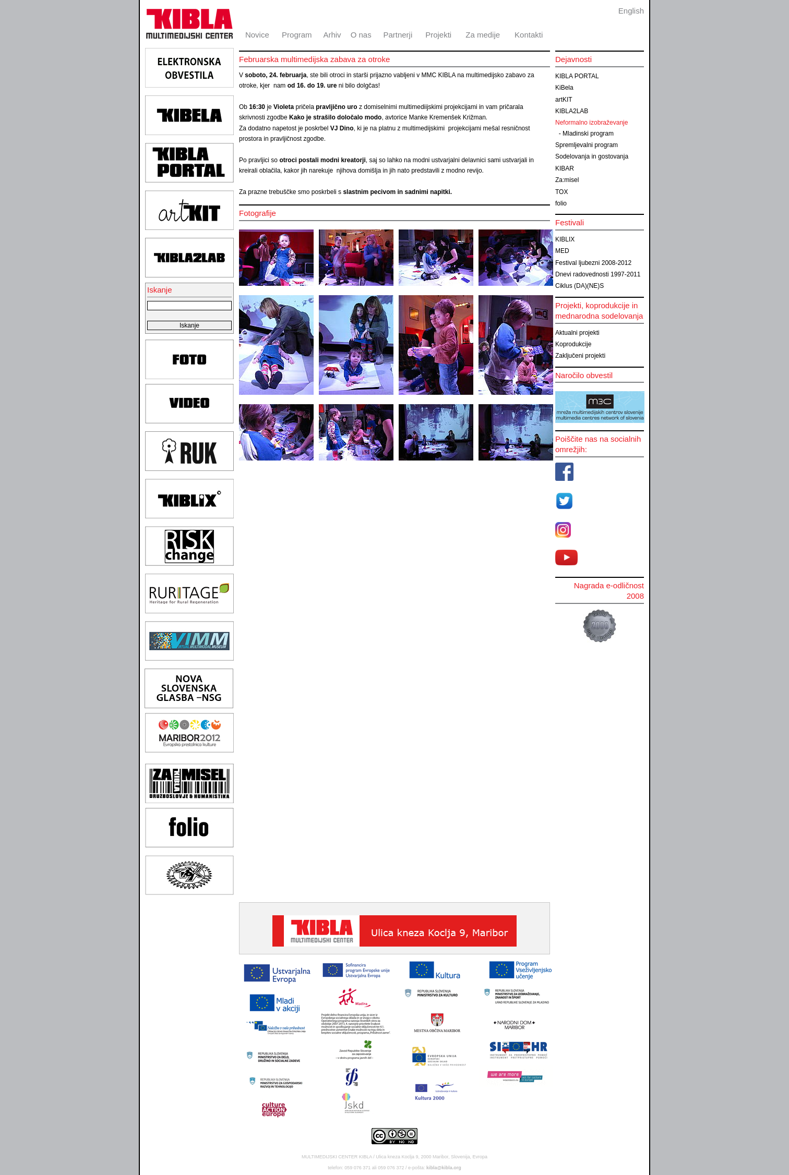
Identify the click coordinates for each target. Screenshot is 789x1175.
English (631, 10)
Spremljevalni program (586, 145)
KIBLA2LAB (571, 111)
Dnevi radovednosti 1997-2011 (597, 274)
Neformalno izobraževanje (591, 122)
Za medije (482, 34)
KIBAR (564, 168)
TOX (561, 192)
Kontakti (529, 34)
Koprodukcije (573, 344)
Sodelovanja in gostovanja (591, 156)
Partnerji (397, 34)
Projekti (438, 34)
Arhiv (332, 34)
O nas (361, 34)
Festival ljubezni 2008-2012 (593, 263)
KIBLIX (565, 239)
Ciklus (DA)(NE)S (579, 285)
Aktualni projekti (577, 332)
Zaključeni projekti (580, 355)
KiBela (564, 87)
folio (561, 203)
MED (562, 251)
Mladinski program (588, 133)
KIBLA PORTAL (577, 76)
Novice (257, 34)
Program (297, 34)
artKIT (563, 99)
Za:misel (567, 180)
